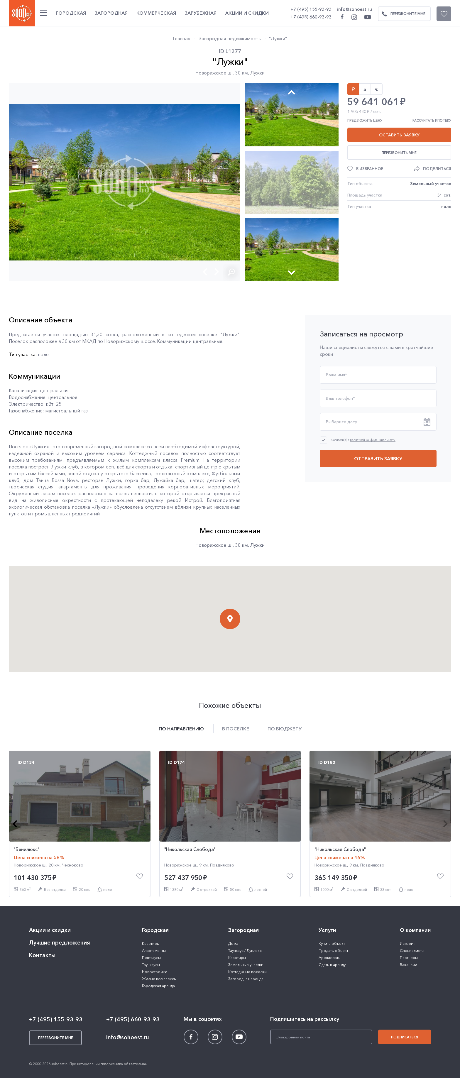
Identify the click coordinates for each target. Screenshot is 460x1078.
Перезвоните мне (401, 14)
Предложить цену (364, 121)
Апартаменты (154, 950)
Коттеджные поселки (247, 971)
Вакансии (408, 964)
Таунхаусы (151, 964)
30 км (241, 73)
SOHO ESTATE (22, 13)
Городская (71, 13)
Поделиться (437, 168)
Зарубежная (201, 13)
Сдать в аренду (332, 964)
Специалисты (412, 950)
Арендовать (329, 957)
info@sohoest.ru (354, 9)
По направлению (181, 729)
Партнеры (409, 957)
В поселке (235, 729)
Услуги (327, 930)
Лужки (257, 73)
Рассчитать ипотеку (431, 121)
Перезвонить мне (399, 152)
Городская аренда (158, 985)
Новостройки (154, 971)
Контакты (42, 955)
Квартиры (151, 943)
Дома (233, 943)
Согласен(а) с (363, 440)
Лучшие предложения (59, 942)
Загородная (111, 13)
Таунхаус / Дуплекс (245, 950)
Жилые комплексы (159, 978)
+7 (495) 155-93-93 (311, 9)
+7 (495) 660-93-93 (311, 17)
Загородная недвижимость (230, 38)
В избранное (369, 168)
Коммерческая (156, 13)
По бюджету (285, 729)
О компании (415, 930)
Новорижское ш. (214, 73)
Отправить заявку (378, 458)
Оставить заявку (399, 135)
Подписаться (404, 1037)
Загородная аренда (245, 978)
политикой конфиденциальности (372, 440)
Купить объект (332, 943)
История (407, 943)
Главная (181, 38)
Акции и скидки (247, 13)
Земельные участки (245, 964)
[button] (205, 271)
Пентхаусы (151, 957)
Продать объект (333, 950)
